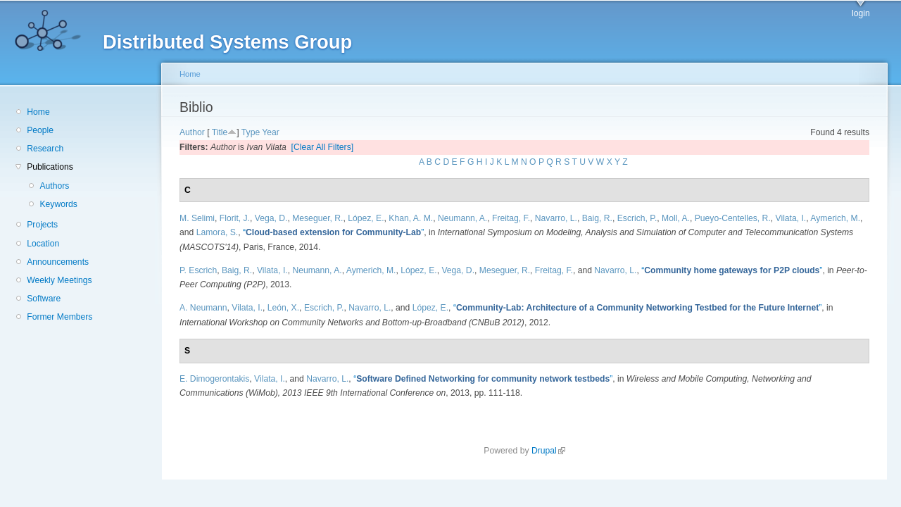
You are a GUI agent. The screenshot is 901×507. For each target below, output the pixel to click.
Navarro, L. (556, 218)
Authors (54, 186)
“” (333, 232)
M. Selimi (197, 218)
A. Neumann (203, 308)
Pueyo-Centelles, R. (733, 218)
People (40, 130)
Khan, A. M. (411, 218)
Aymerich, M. (835, 218)
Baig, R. (597, 218)
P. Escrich (198, 270)
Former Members (59, 317)
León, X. (283, 308)
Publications (50, 167)
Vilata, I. (791, 218)
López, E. (366, 218)
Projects (42, 225)
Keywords (58, 204)
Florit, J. (235, 218)
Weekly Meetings (59, 280)
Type (250, 132)
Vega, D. (271, 218)
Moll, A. (676, 218)
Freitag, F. (511, 218)
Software (44, 298)
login (861, 13)
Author (192, 132)
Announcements (58, 262)
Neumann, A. (462, 218)
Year (270, 132)
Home (38, 112)
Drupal (548, 451)
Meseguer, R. (317, 218)
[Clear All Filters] (322, 147)
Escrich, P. (637, 218)
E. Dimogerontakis (214, 379)
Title (220, 132)
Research (45, 149)
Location (43, 244)
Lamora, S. (217, 232)
